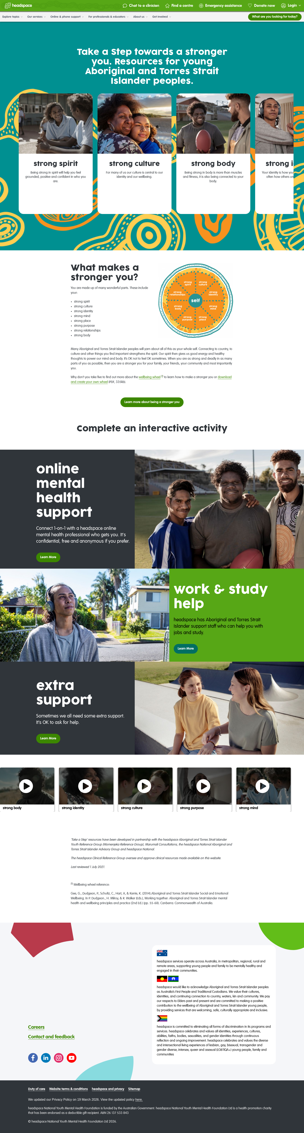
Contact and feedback (51, 1037)
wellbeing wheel (149, 377)
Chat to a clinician (141, 6)
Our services (36, 16)
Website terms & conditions (68, 1089)
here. (139, 1099)
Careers (36, 1027)
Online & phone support (67, 16)
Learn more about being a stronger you (152, 402)
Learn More (48, 557)
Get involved (161, 16)
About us (140, 16)
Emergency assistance (220, 6)
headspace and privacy (108, 1089)
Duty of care (36, 1089)
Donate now (261, 6)
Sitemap (134, 1089)
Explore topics (12, 16)
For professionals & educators (108, 16)
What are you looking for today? (275, 16)
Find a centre (179, 6)
